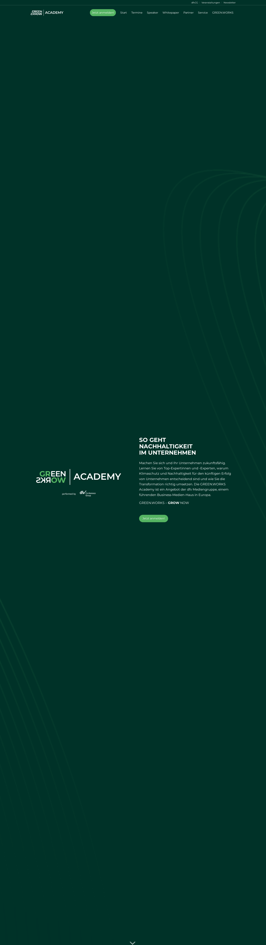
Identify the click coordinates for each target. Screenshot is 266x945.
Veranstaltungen (211, 2)
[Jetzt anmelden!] (153, 518)
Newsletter (230, 2)
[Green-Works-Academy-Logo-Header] (47, 12)
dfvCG (194, 2)
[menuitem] (195, 2)
